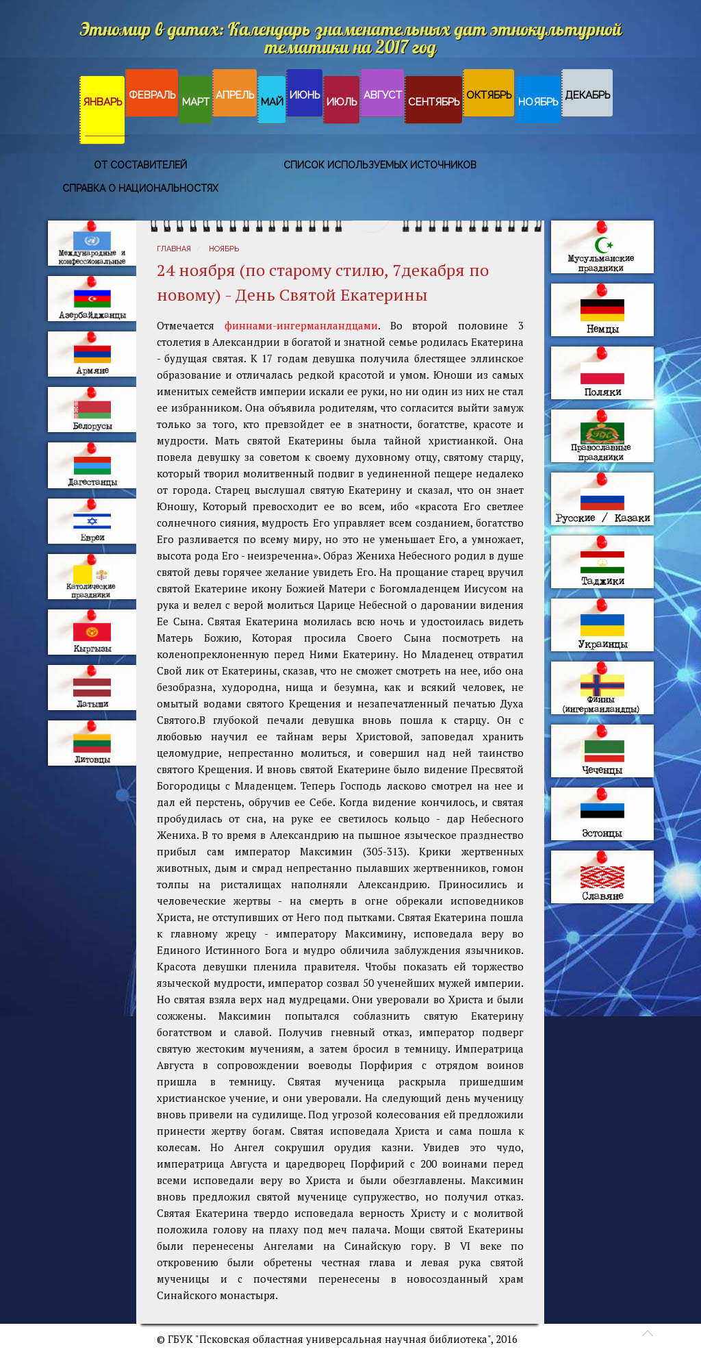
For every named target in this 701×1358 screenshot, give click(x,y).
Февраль (152, 95)
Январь (103, 102)
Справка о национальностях (140, 188)
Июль (342, 102)
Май (272, 102)
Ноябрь (538, 102)
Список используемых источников (379, 165)
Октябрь (489, 95)
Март (195, 102)
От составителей (140, 165)
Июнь (305, 95)
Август (383, 95)
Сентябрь (434, 102)
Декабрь (588, 95)
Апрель (235, 95)
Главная (174, 248)
